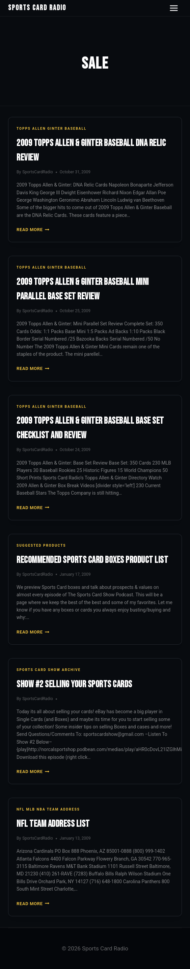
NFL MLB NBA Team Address (48, 809)
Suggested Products (41, 545)
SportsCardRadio (37, 172)
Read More (33, 229)
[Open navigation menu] (174, 8)
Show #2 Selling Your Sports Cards (74, 684)
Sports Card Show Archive (49, 670)
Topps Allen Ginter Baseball (51, 128)
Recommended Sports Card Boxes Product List (92, 560)
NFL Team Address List (53, 823)
